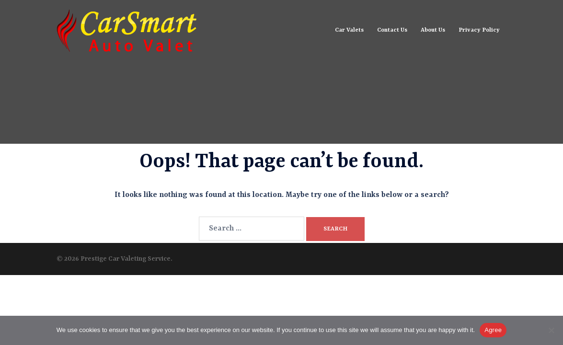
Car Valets (349, 30)
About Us (433, 30)
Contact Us (392, 30)
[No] (551, 330)
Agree (493, 330)
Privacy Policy (479, 30)
